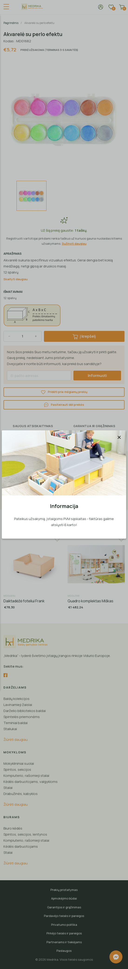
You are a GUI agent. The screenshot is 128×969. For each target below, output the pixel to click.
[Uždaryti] (119, 437)
